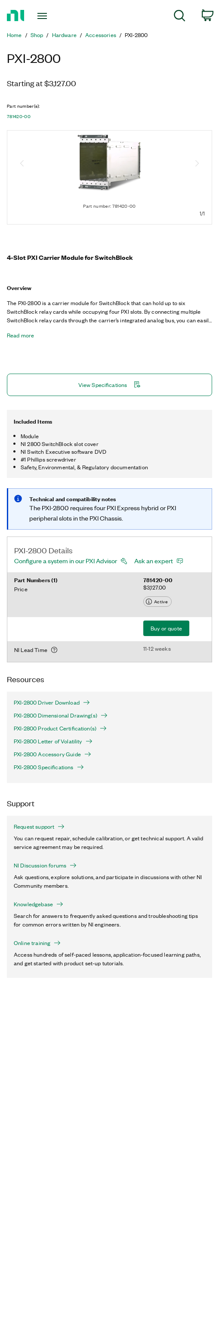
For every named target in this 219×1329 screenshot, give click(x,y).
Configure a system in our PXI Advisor (65, 560)
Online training (37, 943)
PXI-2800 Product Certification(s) (60, 728)
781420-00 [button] (19, 116)
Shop (37, 35)
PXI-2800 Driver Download (52, 702)
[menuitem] (179, 17)
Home (14, 35)
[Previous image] (22, 164)
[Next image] (197, 164)
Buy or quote (166, 628)
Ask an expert (153, 560)
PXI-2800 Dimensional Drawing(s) (61, 715)
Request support (39, 826)
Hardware (64, 35)
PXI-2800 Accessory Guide (52, 754)
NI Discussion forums (45, 865)
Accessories (100, 35)
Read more (20, 335)
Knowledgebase (38, 904)
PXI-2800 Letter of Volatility (53, 741)
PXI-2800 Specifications (49, 767)
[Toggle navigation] (46, 16)
